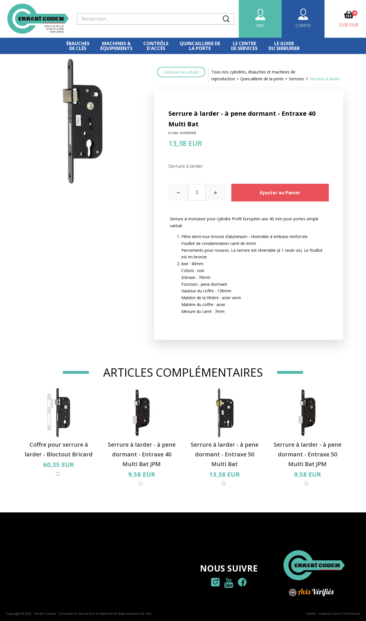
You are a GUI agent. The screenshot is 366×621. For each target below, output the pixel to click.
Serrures (296, 78)
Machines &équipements (116, 45)
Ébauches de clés (77, 45)
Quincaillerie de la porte (262, 78)
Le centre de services (244, 45)
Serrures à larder (324, 78)
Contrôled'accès (155, 45)
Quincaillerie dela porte (200, 45)
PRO (260, 25)
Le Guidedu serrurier (284, 45)
